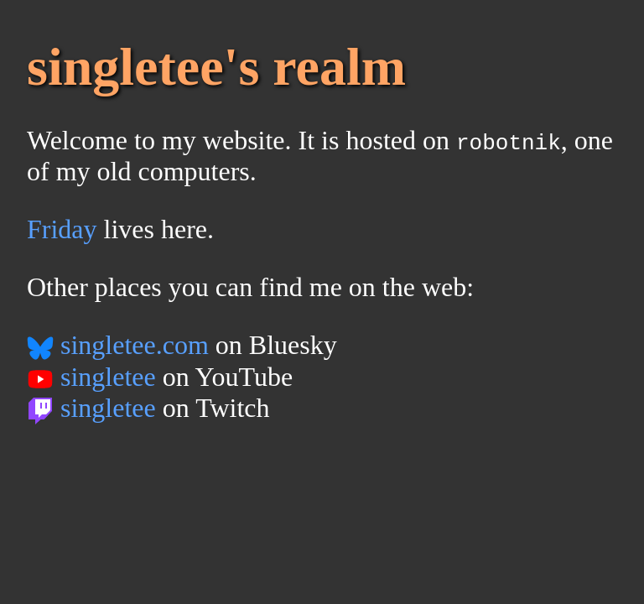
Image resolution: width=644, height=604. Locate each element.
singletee (91, 377)
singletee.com (118, 345)
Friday (62, 229)
